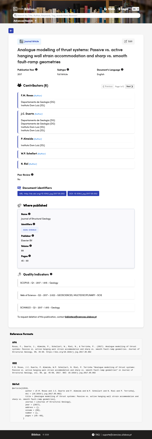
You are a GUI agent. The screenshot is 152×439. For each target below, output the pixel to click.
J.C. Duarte (27, 113)
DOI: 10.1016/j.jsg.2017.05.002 (83, 193)
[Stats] (109, 9)
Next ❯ (130, 86)
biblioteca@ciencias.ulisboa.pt (81, 316)
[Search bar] (78, 15)
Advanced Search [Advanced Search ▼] (25, 20)
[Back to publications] (11, 30)
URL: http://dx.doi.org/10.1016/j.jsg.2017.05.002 (42, 193)
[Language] (135, 9)
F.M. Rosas (27, 95)
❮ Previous (107, 86)
